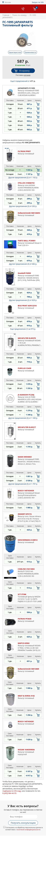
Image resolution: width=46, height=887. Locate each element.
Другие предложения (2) (23, 177)
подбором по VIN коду (11, 791)
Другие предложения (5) (23, 484)
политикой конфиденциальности (28, 830)
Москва (8, 2)
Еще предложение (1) (23, 329)
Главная (5, 15)
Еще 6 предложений (23, 81)
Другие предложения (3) (23, 206)
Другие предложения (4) (23, 264)
